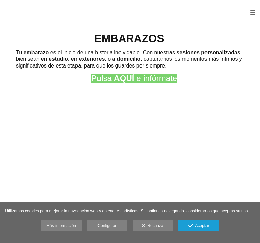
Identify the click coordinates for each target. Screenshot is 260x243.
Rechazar (153, 226)
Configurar (107, 225)
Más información (61, 225)
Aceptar (198, 226)
